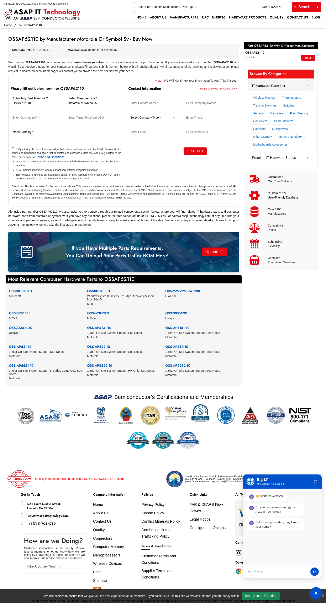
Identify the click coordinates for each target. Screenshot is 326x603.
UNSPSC (219, 17)
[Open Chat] (316, 593)
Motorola (250, 57)
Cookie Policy (152, 513)
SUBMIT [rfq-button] (195, 151)
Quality (277, 17)
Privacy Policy (153, 504)
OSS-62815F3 (20, 313)
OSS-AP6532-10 (177, 365)
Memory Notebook (290, 136)
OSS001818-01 (20, 291)
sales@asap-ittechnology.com (48, 516)
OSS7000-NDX (20, 327)
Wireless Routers (264, 97)
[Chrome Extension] (238, 571)
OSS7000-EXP (176, 313)
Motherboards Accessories (270, 144)
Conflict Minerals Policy (160, 521)
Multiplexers (280, 129)
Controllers (260, 121)
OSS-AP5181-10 (177, 327)
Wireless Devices (107, 563)
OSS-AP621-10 (20, 346)
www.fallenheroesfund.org (200, 481)
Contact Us (297, 17)
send (314, 571)
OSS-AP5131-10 (99, 327)
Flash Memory (299, 113)
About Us (158, 17)
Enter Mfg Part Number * (30, 98)
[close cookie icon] (323, 596)
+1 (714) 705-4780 (42, 523)
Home (141, 17)
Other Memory (262, 136)
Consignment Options (208, 528)
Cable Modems (284, 121)
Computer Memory (108, 547)
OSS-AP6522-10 (99, 365)
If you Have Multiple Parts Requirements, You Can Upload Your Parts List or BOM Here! (117, 251)
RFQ (308, 58)
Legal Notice (200, 519)
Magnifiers (276, 113)
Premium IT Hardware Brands (274, 157)
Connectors (102, 538)
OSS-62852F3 (98, 313)
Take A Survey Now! (43, 566)
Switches (289, 105)
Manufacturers (184, 17)
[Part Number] (271, 7)
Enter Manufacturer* (82, 98)
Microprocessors (107, 555)
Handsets (259, 129)
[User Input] (277, 571)
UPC (205, 17)
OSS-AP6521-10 (21, 365)
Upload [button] (213, 252)
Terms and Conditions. (50, 157)
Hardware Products (247, 17)
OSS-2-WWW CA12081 (183, 291)
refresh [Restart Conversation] (315, 481)
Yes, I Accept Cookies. (260, 596)
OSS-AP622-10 (98, 346)
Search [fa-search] (306, 7)
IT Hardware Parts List (268, 86)
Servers (258, 113)
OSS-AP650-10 (176, 346)
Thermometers (291, 97)
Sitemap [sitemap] (102, 580)
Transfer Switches (265, 105)
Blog (316, 17)
